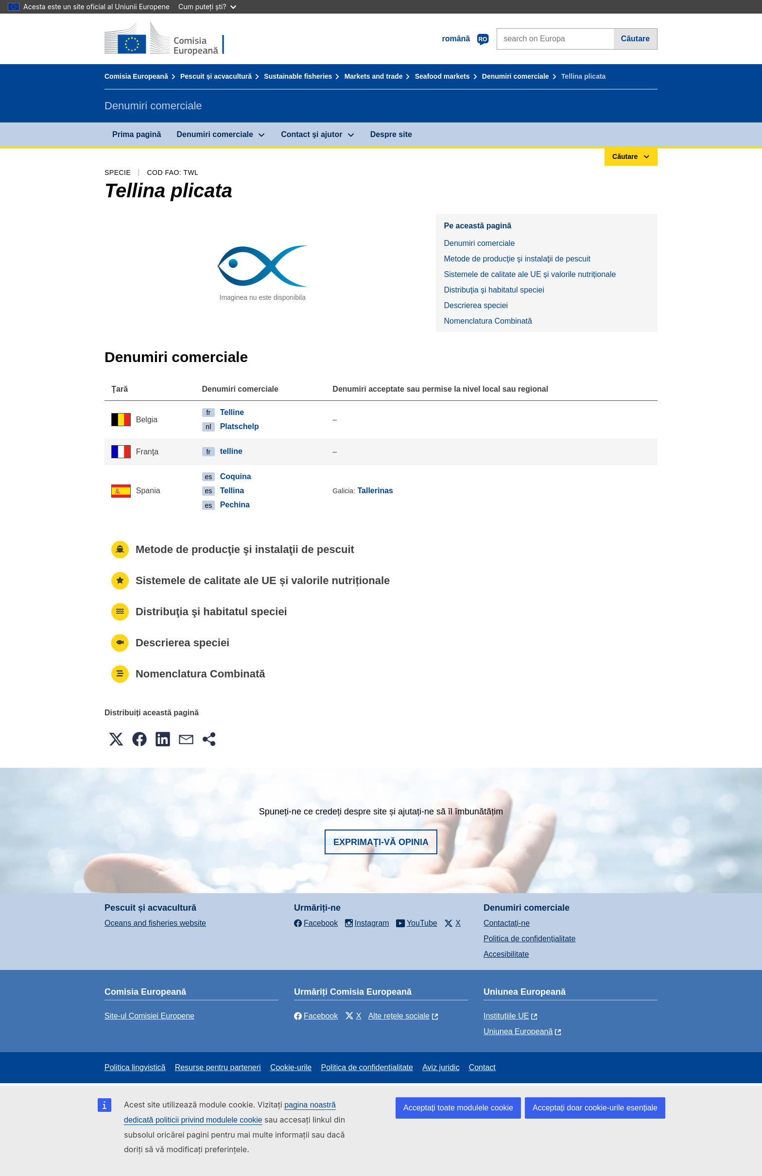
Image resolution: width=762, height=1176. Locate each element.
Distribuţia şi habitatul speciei (494, 290)
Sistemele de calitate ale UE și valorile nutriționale (530, 274)
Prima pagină (136, 134)
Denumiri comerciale (515, 76)
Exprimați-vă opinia (381, 842)
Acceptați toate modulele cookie (458, 1108)
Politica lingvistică (134, 1067)
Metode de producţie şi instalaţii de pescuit (517, 259)
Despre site (391, 134)
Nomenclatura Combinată (488, 321)
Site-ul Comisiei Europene (149, 1016)
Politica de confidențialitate (529, 938)
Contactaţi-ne (507, 923)
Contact (482, 1067)
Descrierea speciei (476, 305)
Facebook (316, 1016)
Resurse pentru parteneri (218, 1067)
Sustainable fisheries (298, 76)
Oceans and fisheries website (155, 923)
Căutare (635, 39)
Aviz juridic (440, 1067)
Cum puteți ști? (207, 6)
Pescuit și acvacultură (216, 76)
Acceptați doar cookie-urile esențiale (595, 1108)
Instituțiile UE (506, 1016)
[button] (116, 739)
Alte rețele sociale (399, 1016)
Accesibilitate (506, 954)
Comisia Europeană (136, 76)
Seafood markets (442, 76)
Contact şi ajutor (311, 134)
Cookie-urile (291, 1067)
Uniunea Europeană (518, 1031)
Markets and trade (374, 76)
